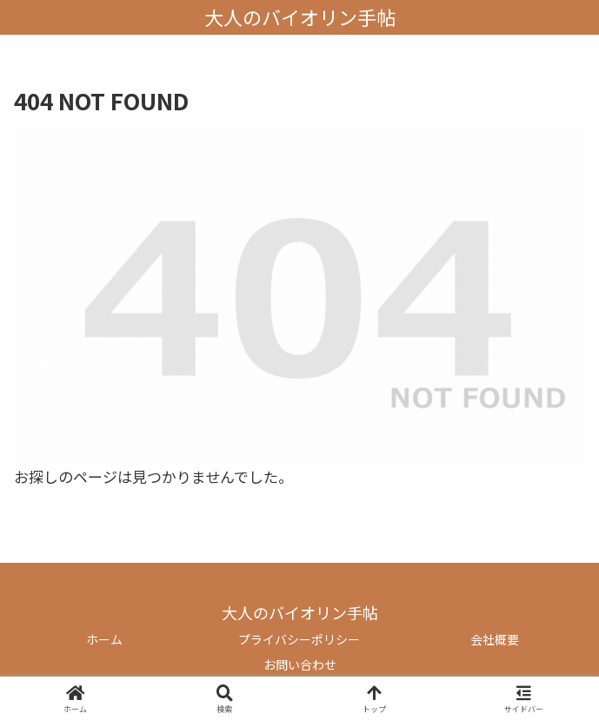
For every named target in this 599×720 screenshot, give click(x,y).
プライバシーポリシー (299, 639)
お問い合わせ (299, 664)
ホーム (104, 639)
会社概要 (494, 639)
